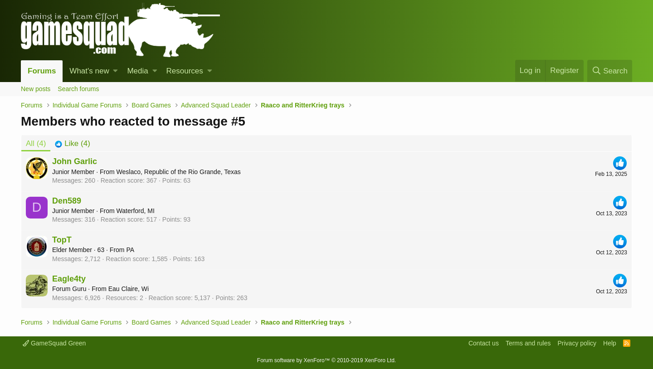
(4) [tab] (36, 143)
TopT (62, 239)
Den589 (66, 200)
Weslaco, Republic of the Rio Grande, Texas (179, 171)
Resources (184, 71)
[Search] (609, 71)
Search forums (78, 88)
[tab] (72, 144)
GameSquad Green (54, 343)
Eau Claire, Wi (128, 288)
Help (609, 343)
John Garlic (74, 161)
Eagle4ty (69, 278)
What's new (89, 71)
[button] (115, 71)
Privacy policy (576, 343)
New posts (35, 88)
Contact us (483, 343)
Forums (42, 71)
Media (137, 71)
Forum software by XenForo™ (326, 360)
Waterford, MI (136, 210)
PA (130, 249)
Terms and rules (528, 343)
